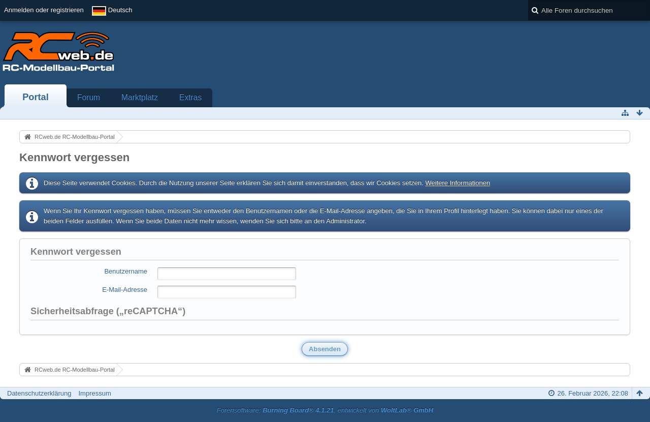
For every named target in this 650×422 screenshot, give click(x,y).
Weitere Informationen (457, 183)
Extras (190, 97)
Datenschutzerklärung (39, 393)
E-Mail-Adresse (124, 289)
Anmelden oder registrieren (44, 10)
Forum (88, 97)
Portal (35, 97)
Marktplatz (139, 97)
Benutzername (125, 271)
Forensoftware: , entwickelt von (325, 410)
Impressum (94, 393)
